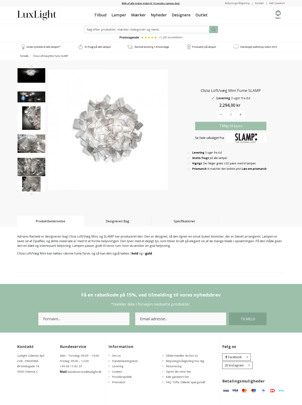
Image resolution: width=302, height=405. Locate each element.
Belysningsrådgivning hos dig (183, 361)
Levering (115, 367)
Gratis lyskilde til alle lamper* (43, 47)
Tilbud (100, 15)
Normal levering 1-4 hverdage (152, 47)
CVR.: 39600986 (27, 361)
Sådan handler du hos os (180, 356)
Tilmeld (248, 319)
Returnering (172, 367)
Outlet (201, 15)
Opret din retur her (176, 372)
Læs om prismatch (255, 169)
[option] (31, 84)
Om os (114, 356)
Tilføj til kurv (230, 126)
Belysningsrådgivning (234, 3)
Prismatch (116, 383)
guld (148, 254)
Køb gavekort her (175, 377)
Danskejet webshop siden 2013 (258, 47)
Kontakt (257, 3)
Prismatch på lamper (204, 47)
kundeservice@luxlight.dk (84, 372)
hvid (135, 254)
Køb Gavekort (276, 3)
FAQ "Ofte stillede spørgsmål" (184, 383)
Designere (181, 15)
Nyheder (159, 15)
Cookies (115, 372)
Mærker (138, 15)
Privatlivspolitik (120, 377)
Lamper (119, 15)
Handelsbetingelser (123, 361)
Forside (24, 56)
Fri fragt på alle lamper (98, 47)
